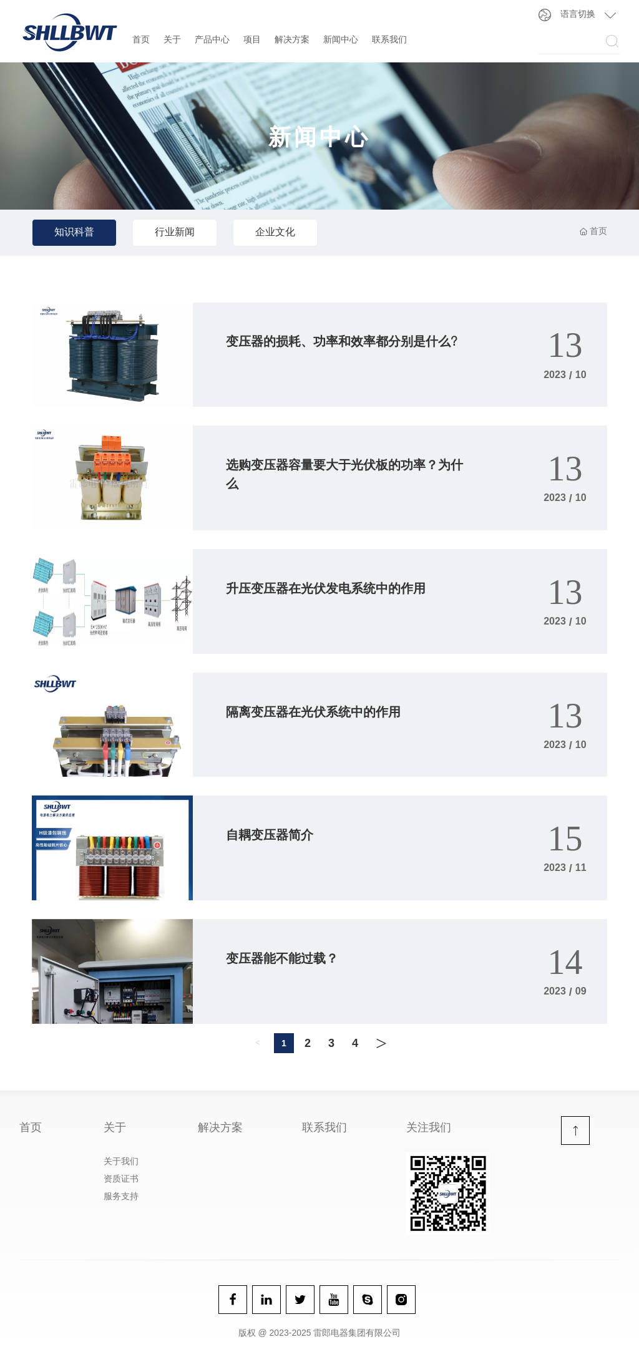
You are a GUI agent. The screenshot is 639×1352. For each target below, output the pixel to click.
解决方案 (292, 40)
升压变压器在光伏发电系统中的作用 (326, 590)
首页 (141, 40)
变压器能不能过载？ (282, 960)
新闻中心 (340, 40)
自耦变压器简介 (269, 836)
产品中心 (212, 40)
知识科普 (74, 233)
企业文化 (275, 233)
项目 (252, 40)
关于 (172, 40)
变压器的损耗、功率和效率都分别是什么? (341, 343)
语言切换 (578, 15)
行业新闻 (175, 233)
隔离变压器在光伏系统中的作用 (313, 714)
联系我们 (389, 40)
